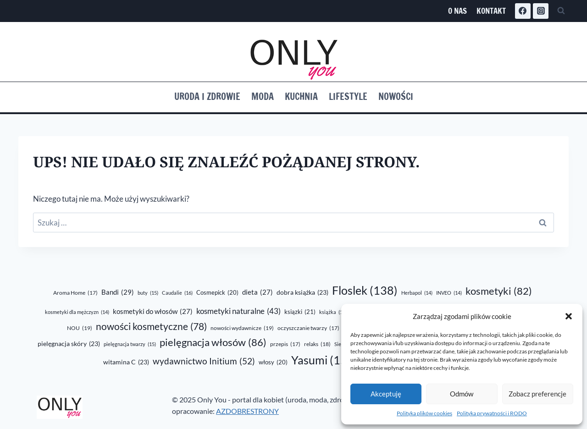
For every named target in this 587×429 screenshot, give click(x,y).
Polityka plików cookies (424, 413)
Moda (262, 96)
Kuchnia (301, 96)
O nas (457, 10)
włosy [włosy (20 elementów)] (273, 362)
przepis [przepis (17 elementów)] (285, 344)
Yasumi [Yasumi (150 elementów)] (324, 360)
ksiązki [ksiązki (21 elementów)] (300, 312)
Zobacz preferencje (537, 394)
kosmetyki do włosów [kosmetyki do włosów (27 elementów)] (153, 311)
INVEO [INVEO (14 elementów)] (449, 293)
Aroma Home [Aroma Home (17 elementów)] (75, 293)
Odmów (461, 394)
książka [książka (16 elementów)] (333, 312)
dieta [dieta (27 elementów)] (257, 292)
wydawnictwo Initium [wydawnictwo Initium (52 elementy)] (204, 361)
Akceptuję (386, 394)
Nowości (395, 96)
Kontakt (491, 10)
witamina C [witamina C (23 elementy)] (126, 363)
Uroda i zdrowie (207, 96)
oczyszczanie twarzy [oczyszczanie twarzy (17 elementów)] (308, 328)
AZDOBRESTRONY (247, 411)
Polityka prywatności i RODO (492, 413)
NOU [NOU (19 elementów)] (79, 328)
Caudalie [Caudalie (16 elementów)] (177, 293)
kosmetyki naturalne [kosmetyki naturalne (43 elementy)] (238, 311)
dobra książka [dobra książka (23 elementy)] (302, 293)
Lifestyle (348, 96)
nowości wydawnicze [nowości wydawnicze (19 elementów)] (242, 328)
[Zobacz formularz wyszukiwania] (561, 11)
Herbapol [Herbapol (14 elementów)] (416, 293)
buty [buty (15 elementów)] (148, 293)
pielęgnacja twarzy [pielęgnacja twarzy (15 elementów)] (130, 344)
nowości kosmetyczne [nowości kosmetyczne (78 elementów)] (151, 327)
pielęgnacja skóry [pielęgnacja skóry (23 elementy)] (69, 344)
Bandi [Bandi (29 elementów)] (117, 291)
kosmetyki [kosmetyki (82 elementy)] (498, 291)
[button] (568, 316)
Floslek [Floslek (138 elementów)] (365, 290)
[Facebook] (523, 11)
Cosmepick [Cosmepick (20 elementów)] (217, 292)
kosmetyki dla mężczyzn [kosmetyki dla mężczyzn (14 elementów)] (77, 312)
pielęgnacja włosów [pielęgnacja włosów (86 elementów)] (213, 343)
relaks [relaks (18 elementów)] (317, 344)
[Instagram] (540, 11)
